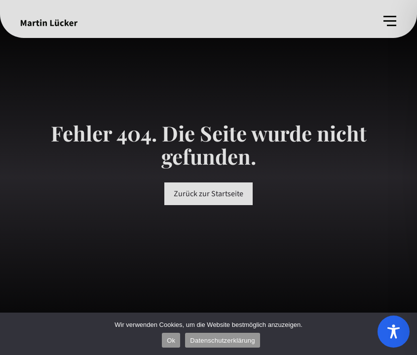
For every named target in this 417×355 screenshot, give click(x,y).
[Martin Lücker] (49, 22)
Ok (171, 340)
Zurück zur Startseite (208, 193)
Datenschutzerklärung (222, 340)
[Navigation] (389, 21)
